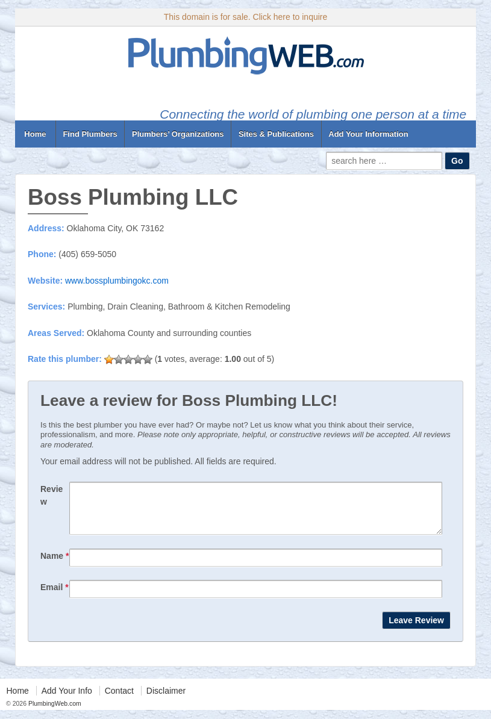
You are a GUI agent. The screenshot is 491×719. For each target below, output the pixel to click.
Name (54, 565)
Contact (119, 700)
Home (35, 134)
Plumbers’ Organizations (178, 134)
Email (54, 596)
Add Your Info (67, 700)
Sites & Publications (276, 134)
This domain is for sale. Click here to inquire (246, 17)
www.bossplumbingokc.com (117, 280)
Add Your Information (368, 134)
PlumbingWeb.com (54, 712)
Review (51, 495)
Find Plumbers (90, 134)
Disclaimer (166, 700)
